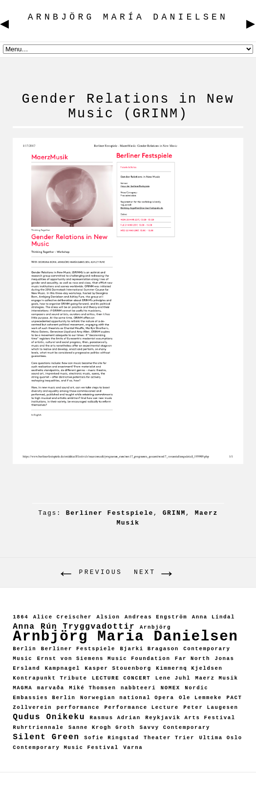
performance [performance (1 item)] (78, 707)
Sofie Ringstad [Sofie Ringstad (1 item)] (111, 738)
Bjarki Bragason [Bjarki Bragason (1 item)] (149, 649)
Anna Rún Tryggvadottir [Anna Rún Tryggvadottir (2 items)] (74, 626)
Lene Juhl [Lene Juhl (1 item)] (173, 678)
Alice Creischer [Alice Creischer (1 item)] (62, 617)
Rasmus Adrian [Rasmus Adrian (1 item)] (115, 718)
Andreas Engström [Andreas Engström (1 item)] (156, 617)
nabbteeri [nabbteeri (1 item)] (138, 688)
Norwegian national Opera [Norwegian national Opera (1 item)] (127, 698)
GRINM (174, 513)
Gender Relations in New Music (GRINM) (128, 106)
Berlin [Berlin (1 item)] (24, 649)
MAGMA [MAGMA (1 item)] (22, 688)
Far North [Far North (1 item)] (192, 658)
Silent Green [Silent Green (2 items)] (46, 737)
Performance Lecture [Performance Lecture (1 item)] (141, 707)
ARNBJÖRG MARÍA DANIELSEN (93, 782)
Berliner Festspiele (109, 513)
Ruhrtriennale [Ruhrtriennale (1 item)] (38, 727)
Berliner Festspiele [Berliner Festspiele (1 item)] (78, 649)
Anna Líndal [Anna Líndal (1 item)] (213, 617)
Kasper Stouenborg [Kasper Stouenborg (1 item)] (118, 668)
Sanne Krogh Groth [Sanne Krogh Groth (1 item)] (101, 727)
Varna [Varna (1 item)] (133, 747)
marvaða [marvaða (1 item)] (50, 688)
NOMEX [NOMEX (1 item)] (170, 688)
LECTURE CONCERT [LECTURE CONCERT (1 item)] (121, 678)
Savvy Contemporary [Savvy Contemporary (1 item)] (175, 727)
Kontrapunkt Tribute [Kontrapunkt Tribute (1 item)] (50, 678)
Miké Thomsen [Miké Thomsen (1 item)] (92, 688)
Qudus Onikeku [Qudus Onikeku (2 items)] (49, 717)
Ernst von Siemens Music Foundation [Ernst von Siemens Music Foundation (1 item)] (104, 658)
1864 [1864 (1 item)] (20, 617)
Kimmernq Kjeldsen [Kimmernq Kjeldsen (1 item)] (189, 668)
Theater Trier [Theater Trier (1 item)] (169, 738)
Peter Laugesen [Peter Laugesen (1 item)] (210, 707)
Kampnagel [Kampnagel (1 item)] (62, 668)
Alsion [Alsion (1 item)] (108, 617)
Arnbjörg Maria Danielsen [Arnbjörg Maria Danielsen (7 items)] (125, 637)
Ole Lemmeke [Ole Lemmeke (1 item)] (200, 698)
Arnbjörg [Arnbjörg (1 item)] (155, 627)
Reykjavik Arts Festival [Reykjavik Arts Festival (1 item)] (190, 718)
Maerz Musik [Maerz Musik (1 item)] (216, 678)
